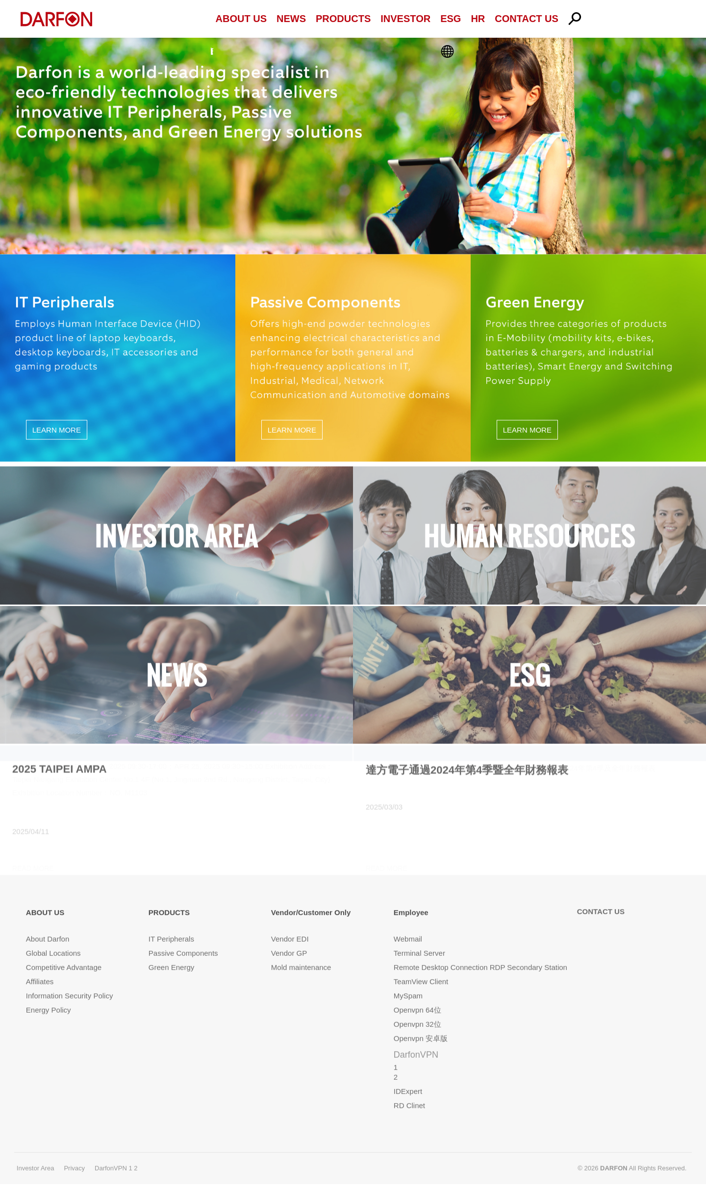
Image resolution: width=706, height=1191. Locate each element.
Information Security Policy (69, 982)
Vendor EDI (290, 926)
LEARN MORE (56, 427)
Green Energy (171, 954)
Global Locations (53, 940)
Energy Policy (48, 997)
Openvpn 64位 (417, 997)
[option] (353, 143)
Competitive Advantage (63, 954)
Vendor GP (289, 940)
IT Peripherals (171, 926)
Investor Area (35, 1154)
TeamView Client (421, 968)
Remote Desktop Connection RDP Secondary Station (480, 954)
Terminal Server (419, 940)
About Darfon (47, 926)
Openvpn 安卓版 (421, 1025)
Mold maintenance (301, 954)
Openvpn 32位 (417, 1011)
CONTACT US (601, 898)
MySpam (408, 982)
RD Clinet (409, 1092)
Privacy (74, 1154)
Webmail (408, 926)
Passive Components (183, 940)
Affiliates (39, 968)
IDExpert (408, 1078)
